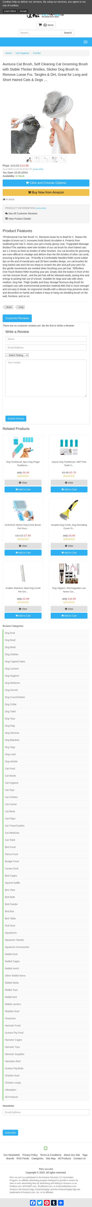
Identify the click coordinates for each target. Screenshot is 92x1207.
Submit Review (16, 418)
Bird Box (9, 911)
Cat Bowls (10, 775)
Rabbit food (11, 954)
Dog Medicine (12, 683)
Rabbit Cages (12, 961)
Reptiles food (12, 1011)
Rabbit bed (11, 997)
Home (8, 53)
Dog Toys (10, 718)
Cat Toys (9, 790)
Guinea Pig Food (14, 1032)
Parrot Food (11, 854)
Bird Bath (10, 897)
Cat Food (10, 768)
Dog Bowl (10, 640)
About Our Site (72, 1155)
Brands (10, 1158)
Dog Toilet (10, 711)
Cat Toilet (10, 840)
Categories (37, 1158)
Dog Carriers (12, 668)
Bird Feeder (11, 904)
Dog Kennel (11, 690)
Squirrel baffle (12, 882)
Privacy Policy (30, 1155)
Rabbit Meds (12, 982)
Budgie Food (12, 861)
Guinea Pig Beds (14, 1068)
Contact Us (79, 1158)
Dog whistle (11, 761)
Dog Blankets (12, 740)
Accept (23, 11)
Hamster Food (13, 1025)
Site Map (51, 1158)
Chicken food (12, 1075)
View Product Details (18, 218)
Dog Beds (10, 647)
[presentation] (32, 406)
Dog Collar (10, 704)
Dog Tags (10, 747)
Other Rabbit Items (15, 975)
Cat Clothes (11, 797)
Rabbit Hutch (12, 968)
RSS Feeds (23, 1158)
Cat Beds (10, 811)
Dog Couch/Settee (15, 697)
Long (21, 307)
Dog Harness (12, 732)
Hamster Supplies (14, 1054)
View (23, 482)
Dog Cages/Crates (15, 661)
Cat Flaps (10, 818)
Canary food (11, 868)
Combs (37, 53)
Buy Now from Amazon (46, 192)
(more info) (38, 169)
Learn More (10, 11)
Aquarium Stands (14, 940)
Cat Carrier (11, 804)
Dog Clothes (11, 654)
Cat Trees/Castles (14, 825)
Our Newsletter (12, 1155)
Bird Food (10, 847)
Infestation (10, 1089)
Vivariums (10, 1018)
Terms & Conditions (50, 1155)
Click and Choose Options (46, 183)
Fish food (10, 925)
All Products (11, 1097)
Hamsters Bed (13, 1061)
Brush (9, 307)
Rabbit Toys (11, 989)
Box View (10, 890)
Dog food (10, 633)
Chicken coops (13, 1082)
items (46, 25)
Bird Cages (11, 875)
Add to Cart (23, 489)
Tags (85, 1155)
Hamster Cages (13, 1039)
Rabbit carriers (13, 1004)
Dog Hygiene (12, 675)
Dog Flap (10, 725)
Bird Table (10, 918)
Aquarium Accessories (17, 947)
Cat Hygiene (22, 53)
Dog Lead (10, 754)
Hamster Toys (12, 1047)
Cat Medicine (12, 832)
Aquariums (11, 932)
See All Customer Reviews (21, 213)
